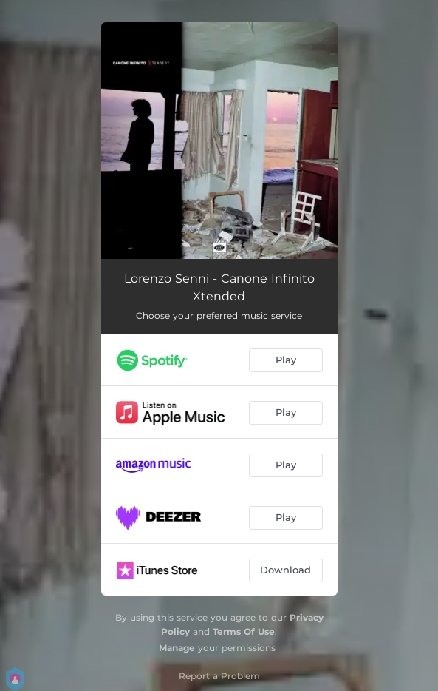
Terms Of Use (244, 631)
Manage (177, 647)
